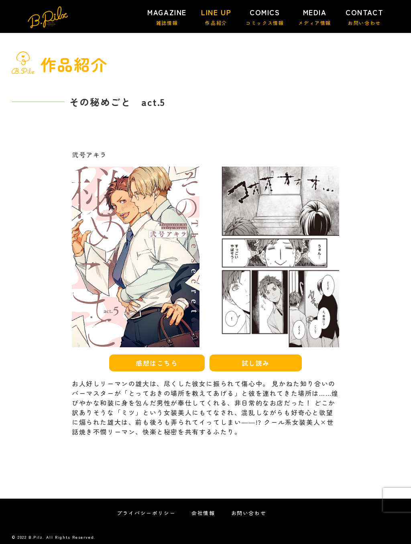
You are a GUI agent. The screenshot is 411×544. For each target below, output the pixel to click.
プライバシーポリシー (146, 513)
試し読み (256, 363)
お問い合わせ (249, 513)
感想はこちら (157, 363)
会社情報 (203, 513)
